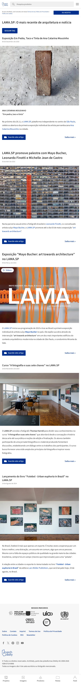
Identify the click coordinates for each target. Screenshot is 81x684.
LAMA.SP (27, 121)
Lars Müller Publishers (38, 568)
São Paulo (70, 121)
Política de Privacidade (42, 12)
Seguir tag (9, 30)
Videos (7, 270)
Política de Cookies (7, 13)
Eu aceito (66, 12)
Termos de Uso (31, 12)
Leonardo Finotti (53, 224)
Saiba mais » (70, 137)
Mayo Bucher (19, 227)
